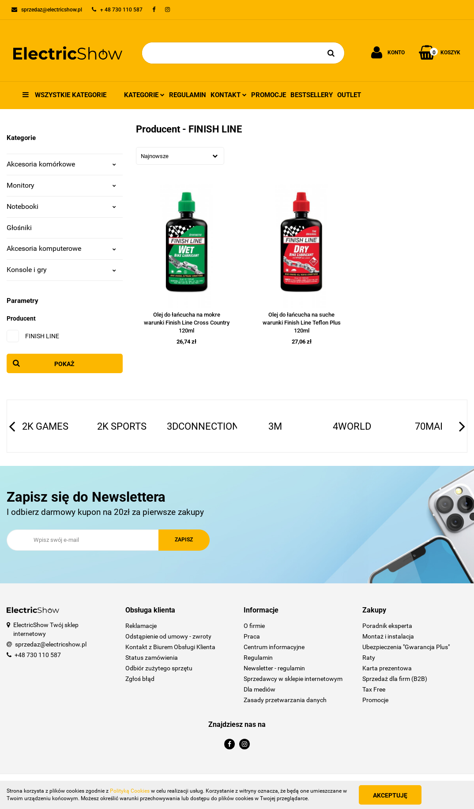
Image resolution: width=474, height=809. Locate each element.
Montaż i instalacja (388, 636)
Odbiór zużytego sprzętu (158, 668)
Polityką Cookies (130, 791)
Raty (368, 657)
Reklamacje (141, 625)
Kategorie (144, 95)
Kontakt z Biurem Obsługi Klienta (170, 646)
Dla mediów (259, 689)
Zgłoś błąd (139, 678)
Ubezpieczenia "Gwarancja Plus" (406, 646)
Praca (252, 636)
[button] (178, 610)
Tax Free (373, 689)
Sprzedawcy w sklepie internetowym (293, 678)
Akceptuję (390, 795)
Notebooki (61, 206)
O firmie (254, 625)
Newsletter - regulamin (274, 668)
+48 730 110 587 (38, 654)
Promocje (268, 95)
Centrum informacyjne (274, 646)
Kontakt (229, 95)
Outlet (349, 95)
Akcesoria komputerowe (61, 248)
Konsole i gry (61, 269)
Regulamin (187, 95)
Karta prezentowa (387, 668)
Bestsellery (311, 95)
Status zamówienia (151, 657)
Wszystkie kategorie (64, 95)
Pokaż (64, 363)
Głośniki (19, 227)
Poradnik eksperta (387, 625)
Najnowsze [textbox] (155, 156)
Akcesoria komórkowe (61, 164)
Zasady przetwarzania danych (285, 699)
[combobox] (180, 156)
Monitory (61, 185)
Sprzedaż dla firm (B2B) (394, 678)
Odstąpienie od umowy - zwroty (168, 636)
